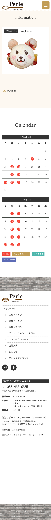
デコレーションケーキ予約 (22, 333)
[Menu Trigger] (46, 5)
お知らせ (13, 351)
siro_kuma (25, 31)
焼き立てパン (15, 327)
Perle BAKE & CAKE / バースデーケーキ (28, 512)
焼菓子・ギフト (16, 321)
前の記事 (11, 91)
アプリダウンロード (18, 339)
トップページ (9, 308)
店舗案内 (13, 345)
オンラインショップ (18, 358)
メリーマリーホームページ (30, 435)
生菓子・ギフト (16, 314)
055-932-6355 (17, 387)
